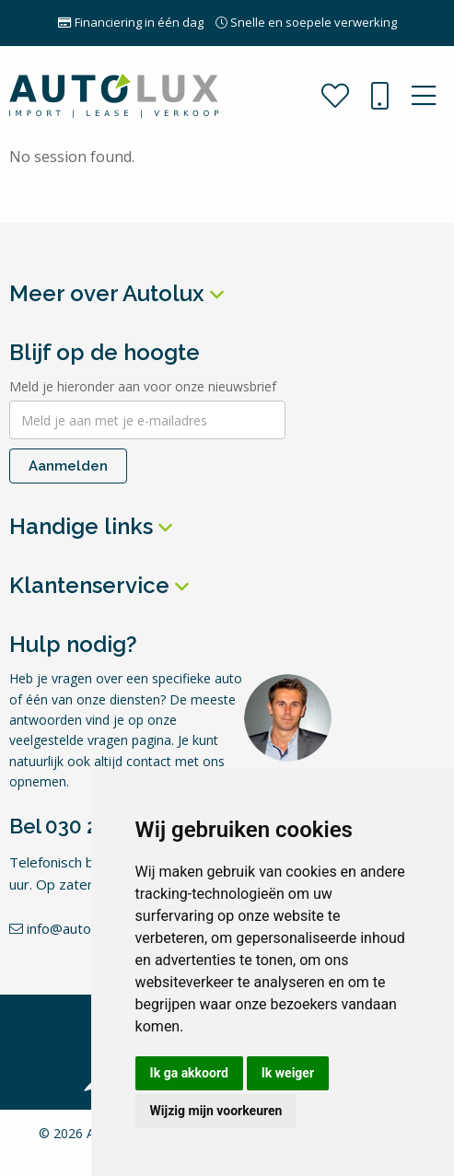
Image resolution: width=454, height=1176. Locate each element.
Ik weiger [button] (288, 1072)
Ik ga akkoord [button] (189, 1072)
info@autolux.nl (65, 928)
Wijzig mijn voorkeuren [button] (216, 1110)
